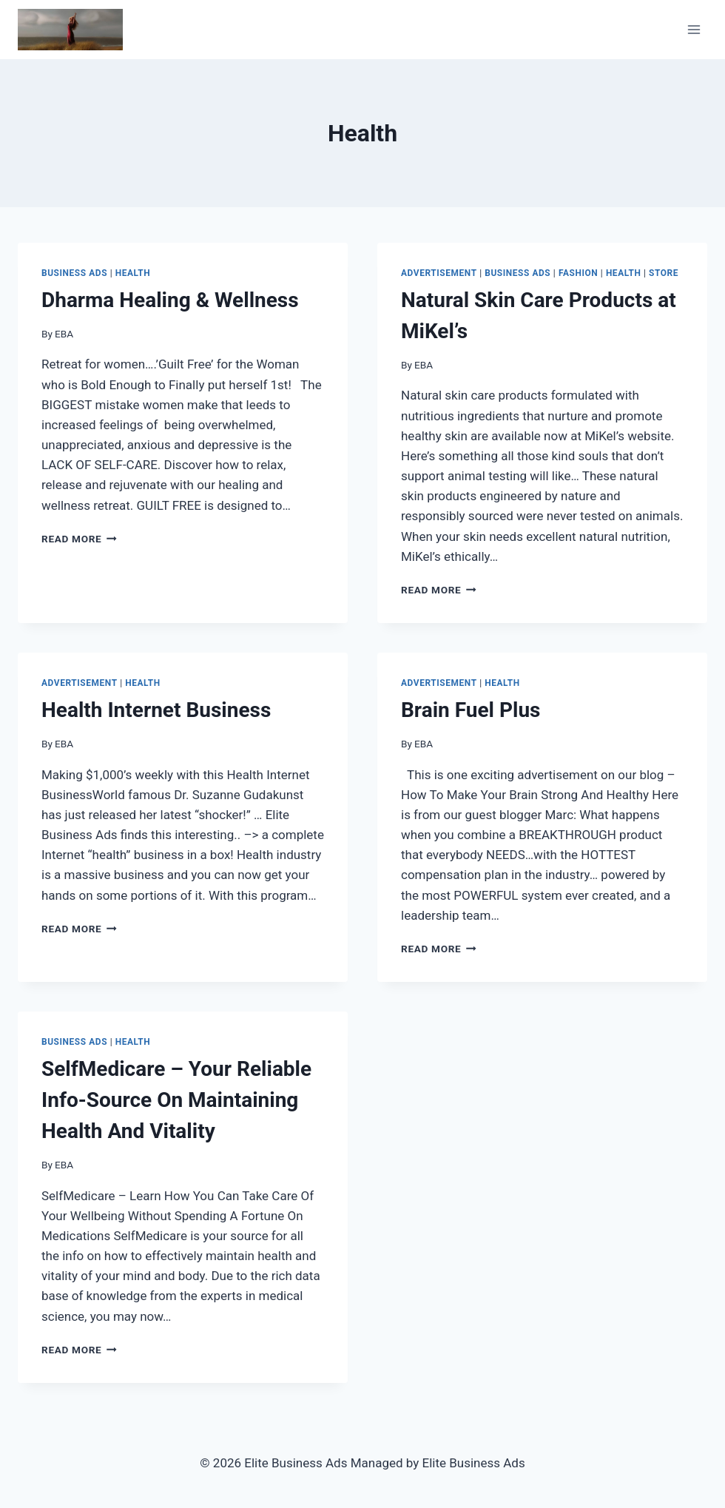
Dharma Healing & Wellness (170, 300)
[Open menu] (693, 29)
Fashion (578, 273)
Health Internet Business (156, 710)
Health (133, 273)
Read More (79, 539)
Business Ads (74, 273)
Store (663, 273)
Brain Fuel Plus (470, 710)
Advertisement (439, 273)
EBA (64, 334)
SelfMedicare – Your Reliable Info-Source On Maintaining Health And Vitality (176, 1100)
